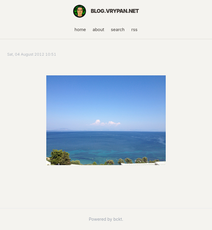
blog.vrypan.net (115, 11)
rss (134, 29)
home (80, 29)
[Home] (79, 11)
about (98, 29)
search (118, 29)
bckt (117, 219)
